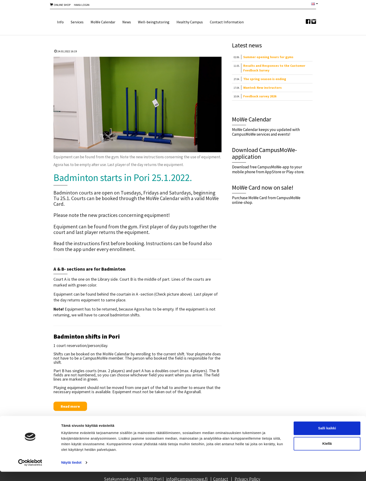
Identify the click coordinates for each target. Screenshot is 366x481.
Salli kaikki (327, 437)
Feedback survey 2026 (259, 96)
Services (77, 22)
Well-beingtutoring (153, 22)
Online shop (60, 5)
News (126, 22)
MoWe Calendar (103, 22)
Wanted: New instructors (262, 87)
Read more (70, 406)
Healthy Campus (189, 22)
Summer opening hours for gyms (268, 57)
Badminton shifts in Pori (86, 336)
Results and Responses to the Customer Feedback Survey (274, 68)
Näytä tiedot (71, 472)
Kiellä (327, 453)
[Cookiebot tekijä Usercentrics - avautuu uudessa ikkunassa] (30, 471)
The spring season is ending (264, 79)
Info (60, 22)
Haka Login (81, 5)
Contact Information (227, 22)
